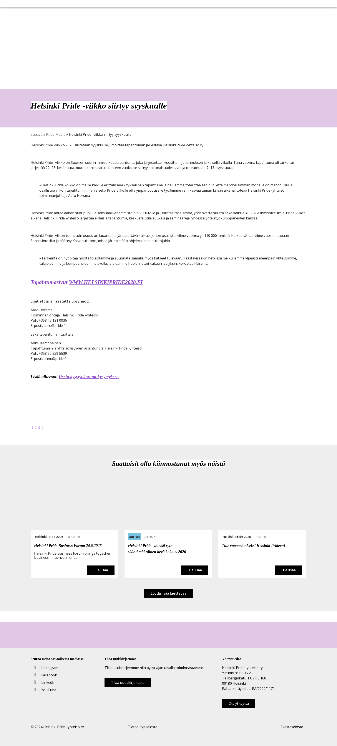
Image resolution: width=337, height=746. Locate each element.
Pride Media (55, 134)
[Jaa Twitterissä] (35, 427)
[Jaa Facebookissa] (32, 427)
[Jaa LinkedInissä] (39, 427)
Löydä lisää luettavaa (168, 593)
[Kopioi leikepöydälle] (42, 427)
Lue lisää (101, 570)
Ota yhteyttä (239, 703)
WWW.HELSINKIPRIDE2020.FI (107, 282)
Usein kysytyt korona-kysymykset (89, 376)
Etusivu (37, 134)
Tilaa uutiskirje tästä (127, 682)
